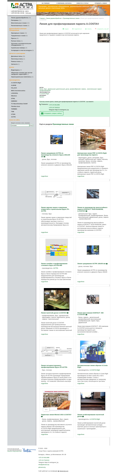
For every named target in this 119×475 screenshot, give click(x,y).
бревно (41, 97)
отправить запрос (101, 3)
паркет (99, 89)
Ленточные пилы (18, 59)
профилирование (45, 90)
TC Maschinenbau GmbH (19, 103)
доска (67, 89)
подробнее (44, 176)
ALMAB (13, 85)
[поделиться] (77, 29)
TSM (12, 111)
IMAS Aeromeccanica (18, 90)
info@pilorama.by (43, 464)
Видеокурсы (16, 70)
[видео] (65, 29)
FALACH (14, 88)
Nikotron (14, 96)
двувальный (51, 89)
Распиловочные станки (20, 25)
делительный (60, 89)
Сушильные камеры (19, 48)
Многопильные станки (20, 23)
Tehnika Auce (15, 106)
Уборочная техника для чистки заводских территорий (21, 73)
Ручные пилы (17, 41)
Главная (42, 18)
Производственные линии (71, 18)
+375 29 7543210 (54, 107)
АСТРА (13, 117)
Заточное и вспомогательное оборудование (21, 44)
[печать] (88, 29)
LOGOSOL (14, 93)
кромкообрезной (75, 89)
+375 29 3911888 (54, 105)
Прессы (14, 38)
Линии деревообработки (21, 17)
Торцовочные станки (19, 35)
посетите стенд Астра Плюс (14, 451)
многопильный (92, 89)
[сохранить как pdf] (102, 29)
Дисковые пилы (18, 56)
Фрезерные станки (19, 33)
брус (45, 89)
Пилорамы (16, 20)
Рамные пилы (17, 61)
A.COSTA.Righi (16, 83)
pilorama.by (42, 467)
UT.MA (13, 114)
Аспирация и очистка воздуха (22, 50)
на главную (45, 3)
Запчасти (15, 64)
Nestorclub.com (64, 471)
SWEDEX (14, 101)
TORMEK (14, 109)
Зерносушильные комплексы (22, 77)
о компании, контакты (64, 3)
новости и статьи (82, 3)
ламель (83, 89)
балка (41, 89)
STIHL (13, 98)
